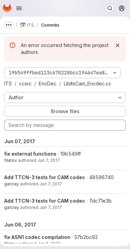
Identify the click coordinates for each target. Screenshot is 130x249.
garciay (11, 183)
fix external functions (30, 154)
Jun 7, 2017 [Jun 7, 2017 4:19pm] (48, 160)
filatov (10, 160)
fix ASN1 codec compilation (37, 237)
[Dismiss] (117, 45)
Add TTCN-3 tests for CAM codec (44, 177)
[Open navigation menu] (19, 8)
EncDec (48, 83)
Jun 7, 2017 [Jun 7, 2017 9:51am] (51, 183)
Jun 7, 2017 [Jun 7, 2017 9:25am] (51, 207)
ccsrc (25, 83)
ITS (8, 83)
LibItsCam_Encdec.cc (87, 83)
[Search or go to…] (110, 8)
